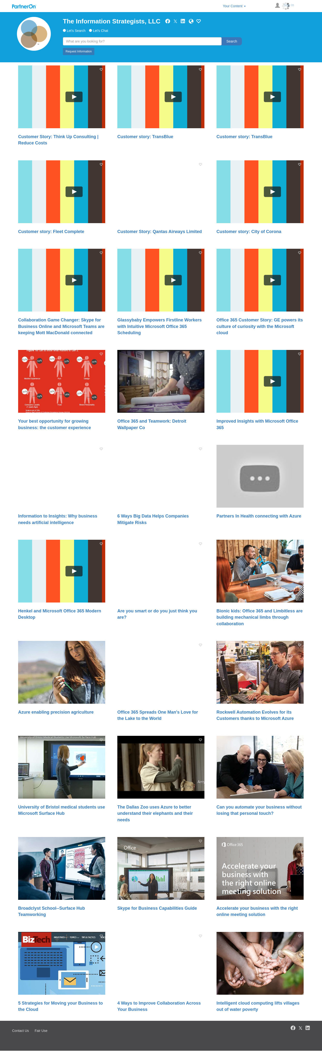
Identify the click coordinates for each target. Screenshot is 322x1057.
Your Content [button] (234, 6)
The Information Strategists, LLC (111, 21)
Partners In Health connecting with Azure (259, 516)
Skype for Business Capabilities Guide (157, 908)
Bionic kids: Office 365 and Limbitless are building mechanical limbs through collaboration (260, 617)
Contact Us (20, 1031)
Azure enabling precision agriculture (56, 712)
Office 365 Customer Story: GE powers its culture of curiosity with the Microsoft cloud (260, 326)
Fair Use (41, 1031)
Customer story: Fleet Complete (51, 231)
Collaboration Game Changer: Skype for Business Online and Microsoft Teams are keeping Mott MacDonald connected (61, 326)
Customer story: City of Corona (249, 231)
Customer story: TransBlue (145, 136)
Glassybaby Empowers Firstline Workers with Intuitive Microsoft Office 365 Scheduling (159, 326)
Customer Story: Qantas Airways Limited (159, 231)
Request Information (79, 51)
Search (231, 41)
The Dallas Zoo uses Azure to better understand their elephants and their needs (155, 813)
